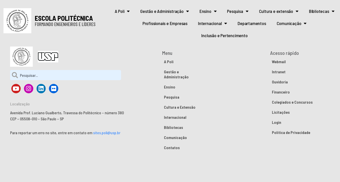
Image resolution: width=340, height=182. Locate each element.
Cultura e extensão (278, 11)
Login (276, 122)
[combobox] (65, 75)
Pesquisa (237, 11)
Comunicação (292, 23)
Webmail (279, 61)
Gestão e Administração (164, 11)
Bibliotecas (321, 11)
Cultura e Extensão (179, 107)
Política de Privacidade (291, 132)
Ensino (208, 11)
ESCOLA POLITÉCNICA (64, 18)
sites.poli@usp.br (106, 132)
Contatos (172, 147)
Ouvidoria (280, 81)
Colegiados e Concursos (292, 102)
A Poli (122, 11)
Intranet (279, 71)
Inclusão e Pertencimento (224, 35)
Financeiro (281, 91)
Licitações (281, 112)
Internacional (212, 23)
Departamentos (252, 23)
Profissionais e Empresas (165, 23)
